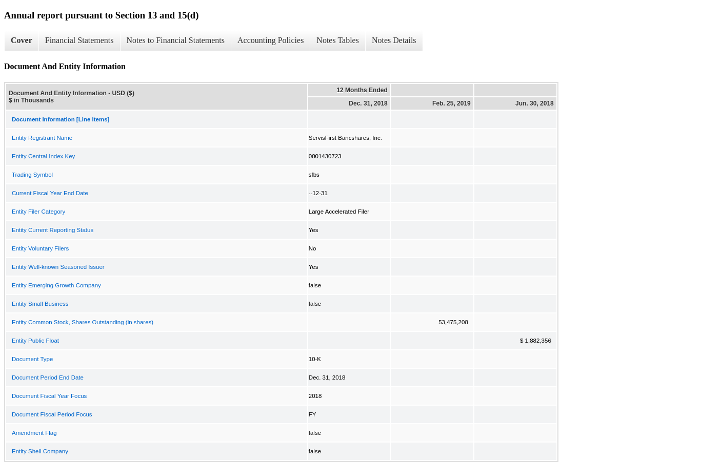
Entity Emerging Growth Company (56, 285)
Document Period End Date (48, 377)
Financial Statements (79, 40)
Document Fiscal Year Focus (49, 396)
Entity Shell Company (40, 451)
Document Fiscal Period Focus (52, 414)
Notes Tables (337, 40)
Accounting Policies (270, 40)
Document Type (32, 359)
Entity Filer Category (38, 211)
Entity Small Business (40, 304)
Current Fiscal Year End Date (50, 193)
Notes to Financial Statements (176, 40)
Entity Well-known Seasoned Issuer (58, 267)
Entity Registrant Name (42, 138)
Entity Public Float (35, 341)
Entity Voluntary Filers (40, 248)
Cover (21, 40)
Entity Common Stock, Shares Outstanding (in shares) (82, 322)
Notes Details (394, 40)
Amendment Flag (34, 433)
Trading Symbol (32, 175)
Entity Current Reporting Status (52, 230)
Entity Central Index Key (43, 156)
